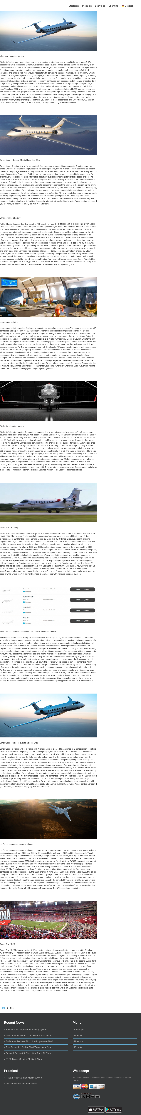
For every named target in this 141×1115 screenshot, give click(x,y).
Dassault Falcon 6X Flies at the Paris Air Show (29, 1053)
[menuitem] (128, 5)
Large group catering (9, 322)
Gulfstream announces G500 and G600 (17, 844)
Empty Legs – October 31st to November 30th (20, 160)
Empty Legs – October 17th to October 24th (19, 743)
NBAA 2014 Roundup (9, 527)
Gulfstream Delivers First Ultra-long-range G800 (29, 1041)
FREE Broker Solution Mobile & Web (24, 1059)
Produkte (78, 1035)
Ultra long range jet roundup (12, 56)
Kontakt (78, 1047)
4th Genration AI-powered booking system (26, 1030)
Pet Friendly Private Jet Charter (21, 1084)
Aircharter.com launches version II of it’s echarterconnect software (28, 632)
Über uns (78, 1041)
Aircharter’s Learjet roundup (12, 426)
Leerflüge (79, 1030)
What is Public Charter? (10, 218)
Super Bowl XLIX (7, 944)
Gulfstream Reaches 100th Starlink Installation (28, 1035)
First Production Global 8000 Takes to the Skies (29, 1047)
